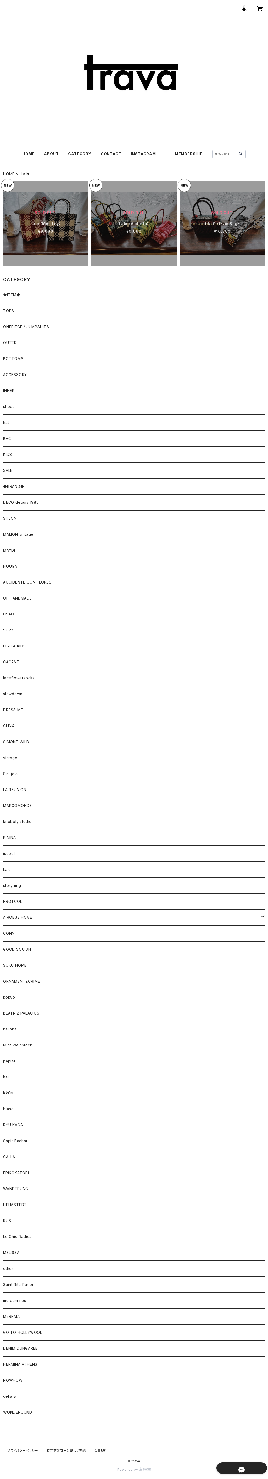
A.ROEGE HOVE (17, 917)
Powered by (134, 1469)
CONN (9, 933)
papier (9, 1061)
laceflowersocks (19, 678)
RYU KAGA (13, 1125)
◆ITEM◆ (11, 295)
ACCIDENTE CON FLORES (27, 582)
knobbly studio (17, 821)
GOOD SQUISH (17, 949)
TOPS (8, 311)
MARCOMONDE (17, 805)
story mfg (12, 885)
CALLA (9, 1157)
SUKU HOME (15, 965)
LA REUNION (14, 789)
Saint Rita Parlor (18, 1284)
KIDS (7, 454)
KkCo (8, 1093)
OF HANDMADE (17, 598)
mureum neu (14, 1300)
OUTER (10, 342)
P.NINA (9, 837)
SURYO (10, 630)
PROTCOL (12, 901)
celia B (9, 1396)
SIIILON (10, 518)
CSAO (8, 614)
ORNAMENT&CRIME (21, 981)
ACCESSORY (15, 374)
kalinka (10, 1029)
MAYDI (9, 550)
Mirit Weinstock (17, 1045)
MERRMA (11, 1316)
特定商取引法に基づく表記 (66, 1451)
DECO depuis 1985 (21, 502)
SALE (8, 470)
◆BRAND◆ (13, 486)
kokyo (9, 997)
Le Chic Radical (18, 1236)
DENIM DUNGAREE (20, 1348)
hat (6, 422)
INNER (9, 390)
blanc (8, 1109)
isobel (9, 853)
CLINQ (9, 726)
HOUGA (10, 566)
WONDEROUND (17, 1412)
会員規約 (101, 1451)
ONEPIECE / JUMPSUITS (26, 326)
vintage (10, 757)
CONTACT (111, 154)
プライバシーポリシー (22, 1451)
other (8, 1268)
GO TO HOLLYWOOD (23, 1332)
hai (6, 1077)
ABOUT (51, 154)
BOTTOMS (13, 358)
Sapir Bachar (15, 1141)
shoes (9, 406)
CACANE (11, 662)
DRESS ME (13, 710)
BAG (7, 438)
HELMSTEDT (15, 1204)
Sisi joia (10, 773)
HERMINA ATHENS (20, 1364)
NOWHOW (13, 1380)
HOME (28, 154)
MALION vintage (18, 534)
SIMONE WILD (16, 742)
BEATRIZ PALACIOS (23, 1013)
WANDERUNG (15, 1188)
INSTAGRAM (143, 154)
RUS (7, 1220)
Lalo (7, 869)
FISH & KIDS (14, 646)
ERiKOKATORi (16, 1172)
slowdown (12, 694)
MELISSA (11, 1252)
